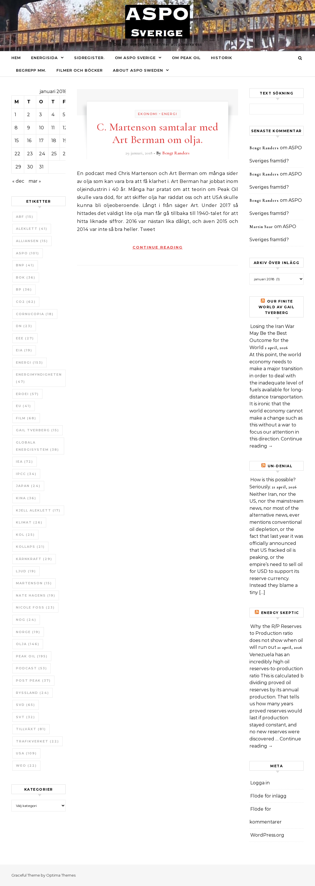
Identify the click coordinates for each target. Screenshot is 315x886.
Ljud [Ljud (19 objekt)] (26, 571)
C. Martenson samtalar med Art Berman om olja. (157, 133)
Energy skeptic (280, 613)
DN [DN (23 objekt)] (24, 326)
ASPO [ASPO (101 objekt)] (27, 253)
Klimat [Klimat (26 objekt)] (29, 522)
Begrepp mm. (31, 70)
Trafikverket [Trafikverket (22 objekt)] (37, 741)
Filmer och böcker (79, 70)
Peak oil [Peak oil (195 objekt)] (32, 656)
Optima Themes (61, 875)
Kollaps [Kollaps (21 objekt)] (30, 547)
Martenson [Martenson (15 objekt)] (34, 583)
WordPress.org (267, 835)
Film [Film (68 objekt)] (26, 418)
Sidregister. (89, 57)
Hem (16, 57)
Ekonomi (148, 114)
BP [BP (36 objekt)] (24, 289)
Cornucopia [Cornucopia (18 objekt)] (35, 314)
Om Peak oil (186, 57)
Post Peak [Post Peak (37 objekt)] (33, 680)
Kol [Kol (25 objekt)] (25, 535)
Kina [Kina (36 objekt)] (26, 498)
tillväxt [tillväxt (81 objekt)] (31, 729)
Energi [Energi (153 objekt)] (29, 363)
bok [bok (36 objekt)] (25, 277)
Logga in (260, 783)
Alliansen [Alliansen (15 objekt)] (32, 241)
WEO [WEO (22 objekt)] (26, 766)
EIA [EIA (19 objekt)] (24, 350)
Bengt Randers (176, 153)
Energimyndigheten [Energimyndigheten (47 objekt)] (39, 378)
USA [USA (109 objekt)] (26, 753)
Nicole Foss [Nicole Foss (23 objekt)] (35, 607)
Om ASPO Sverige (135, 57)
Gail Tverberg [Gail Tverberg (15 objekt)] (37, 430)
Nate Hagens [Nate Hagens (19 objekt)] (35, 595)
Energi (169, 114)
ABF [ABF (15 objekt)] (24, 217)
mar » (35, 181)
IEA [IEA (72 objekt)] (24, 462)
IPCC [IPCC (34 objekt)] (26, 474)
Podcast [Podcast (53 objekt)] (31, 668)
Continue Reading (158, 247)
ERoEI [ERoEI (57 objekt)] (27, 394)
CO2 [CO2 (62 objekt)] (26, 302)
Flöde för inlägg (268, 796)
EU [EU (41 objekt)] (23, 406)
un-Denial (280, 466)
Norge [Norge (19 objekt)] (28, 632)
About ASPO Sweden (138, 70)
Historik (221, 57)
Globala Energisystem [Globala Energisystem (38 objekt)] (37, 446)
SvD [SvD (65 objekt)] (25, 705)
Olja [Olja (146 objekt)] (27, 644)
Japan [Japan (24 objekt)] (28, 486)
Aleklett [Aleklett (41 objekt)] (31, 229)
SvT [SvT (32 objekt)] (25, 717)
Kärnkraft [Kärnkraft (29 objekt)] (34, 559)
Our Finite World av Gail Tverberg (277, 307)
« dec (18, 181)
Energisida (44, 57)
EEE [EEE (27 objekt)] (25, 338)
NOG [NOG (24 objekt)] (26, 620)
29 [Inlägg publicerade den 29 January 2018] (18, 167)
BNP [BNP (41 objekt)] (25, 265)
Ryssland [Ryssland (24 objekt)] (32, 693)
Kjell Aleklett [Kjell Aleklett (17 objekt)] (38, 510)
